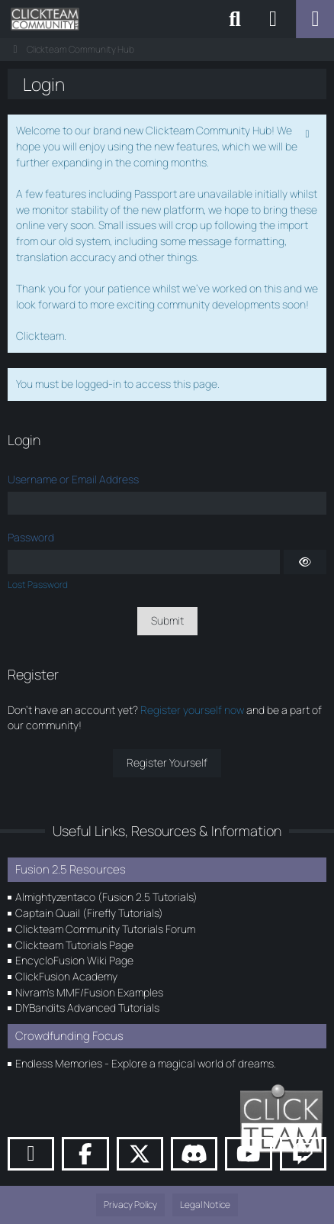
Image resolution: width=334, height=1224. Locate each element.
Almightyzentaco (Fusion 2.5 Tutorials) (106, 897)
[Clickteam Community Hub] (45, 19)
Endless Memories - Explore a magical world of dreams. (145, 1063)
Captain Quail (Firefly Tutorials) (89, 913)
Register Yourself (167, 762)
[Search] (235, 19)
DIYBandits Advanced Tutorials (87, 1007)
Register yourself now (192, 709)
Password (31, 537)
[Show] (305, 562)
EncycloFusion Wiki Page (74, 960)
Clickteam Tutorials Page (74, 945)
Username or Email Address (73, 479)
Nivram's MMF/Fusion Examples (89, 992)
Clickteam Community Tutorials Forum (105, 929)
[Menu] (315, 19)
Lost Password (38, 584)
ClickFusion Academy (66, 976)
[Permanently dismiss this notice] (309, 132)
